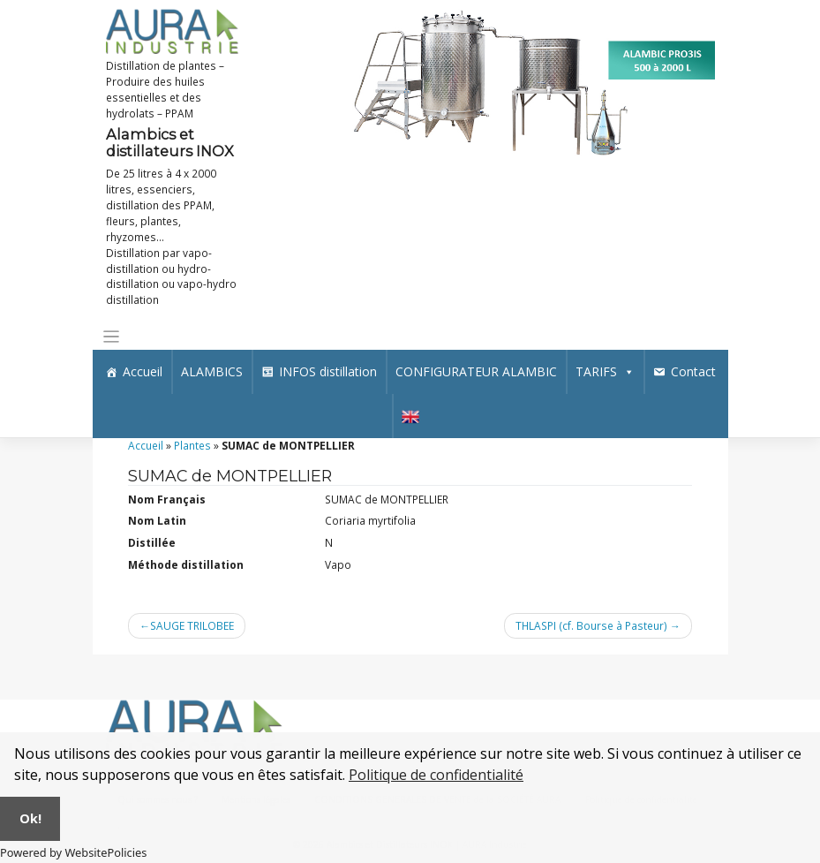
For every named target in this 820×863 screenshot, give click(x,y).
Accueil (142, 371)
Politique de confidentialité (436, 774)
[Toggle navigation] (112, 337)
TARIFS (605, 371)
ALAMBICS (212, 371)
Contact (693, 371)
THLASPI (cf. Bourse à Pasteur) (591, 625)
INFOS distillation (328, 371)
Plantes (192, 445)
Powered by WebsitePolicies (73, 852)
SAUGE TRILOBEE (192, 625)
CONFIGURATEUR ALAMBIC (476, 371)
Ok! (30, 818)
